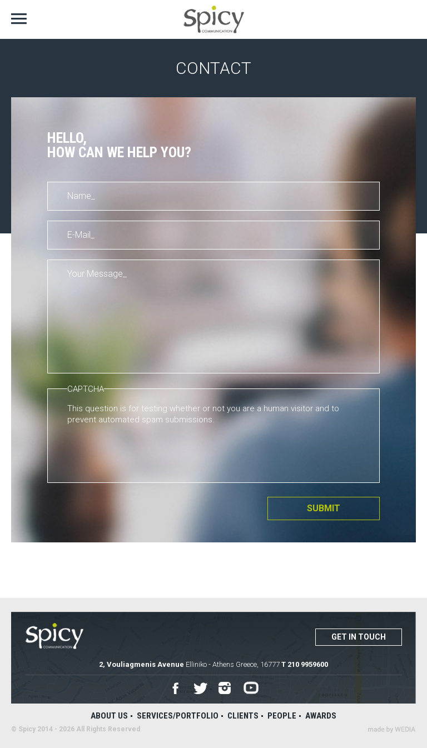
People (281, 716)
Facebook (175, 688)
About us (109, 716)
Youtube (251, 688)
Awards (320, 716)
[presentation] (151, 452)
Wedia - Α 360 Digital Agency (391, 729)
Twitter (200, 688)
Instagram (225, 688)
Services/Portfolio (178, 716)
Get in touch (358, 636)
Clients (243, 716)
